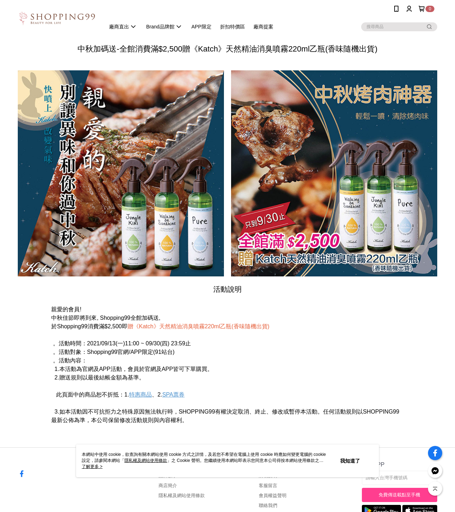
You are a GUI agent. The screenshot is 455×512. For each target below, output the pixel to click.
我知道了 (350, 461)
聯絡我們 (268, 505)
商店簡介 (168, 485)
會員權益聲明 (273, 495)
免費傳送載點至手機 (399, 494)
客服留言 (268, 485)
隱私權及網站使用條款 (182, 495)
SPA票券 (173, 395)
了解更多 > (92, 466)
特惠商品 (140, 395)
